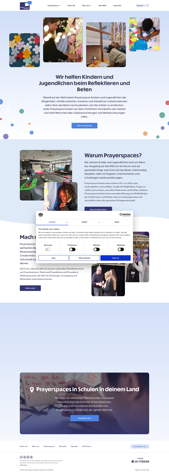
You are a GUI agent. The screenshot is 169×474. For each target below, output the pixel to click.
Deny (54, 258)
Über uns (86, 5)
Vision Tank (145, 470)
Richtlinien (86, 446)
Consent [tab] (52, 222)
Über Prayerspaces (84, 126)
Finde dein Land (84, 418)
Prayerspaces (53, 5)
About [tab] (116, 222)
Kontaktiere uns (140, 446)
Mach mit (71, 5)
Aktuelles (102, 5)
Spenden (117, 5)
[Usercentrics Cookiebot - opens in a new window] (121, 215)
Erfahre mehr (30, 288)
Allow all (115, 258)
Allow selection (84, 258)
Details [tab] (84, 222)
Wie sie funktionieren (98, 209)
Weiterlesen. (23, 465)
